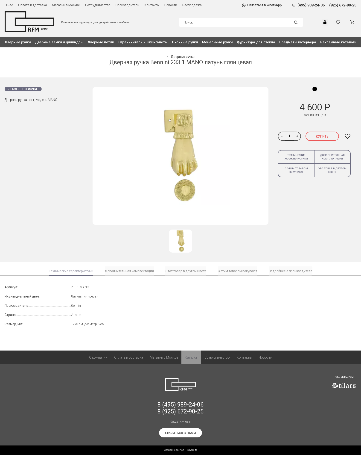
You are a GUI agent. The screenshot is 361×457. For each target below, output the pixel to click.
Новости (170, 5)
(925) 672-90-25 (342, 5)
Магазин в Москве (66, 5)
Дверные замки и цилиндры (59, 42)
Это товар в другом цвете (332, 170)
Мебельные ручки (217, 42)
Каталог (191, 360)
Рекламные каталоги (338, 42)
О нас (9, 5)
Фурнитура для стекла (256, 42)
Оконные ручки (185, 42)
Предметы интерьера (297, 42)
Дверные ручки (18, 42)
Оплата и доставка (32, 5)
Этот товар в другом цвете (185, 271)
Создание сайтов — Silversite (180, 452)
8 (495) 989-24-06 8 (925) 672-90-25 (180, 410)
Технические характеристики (296, 157)
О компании (98, 360)
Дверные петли (100, 42)
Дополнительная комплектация (332, 157)
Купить (322, 136)
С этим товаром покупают (296, 170)
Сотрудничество (98, 5)
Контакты (152, 5)
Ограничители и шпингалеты (143, 42)
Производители (127, 5)
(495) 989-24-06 (311, 5)
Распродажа (192, 5)
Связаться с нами (180, 435)
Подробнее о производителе (290, 271)
